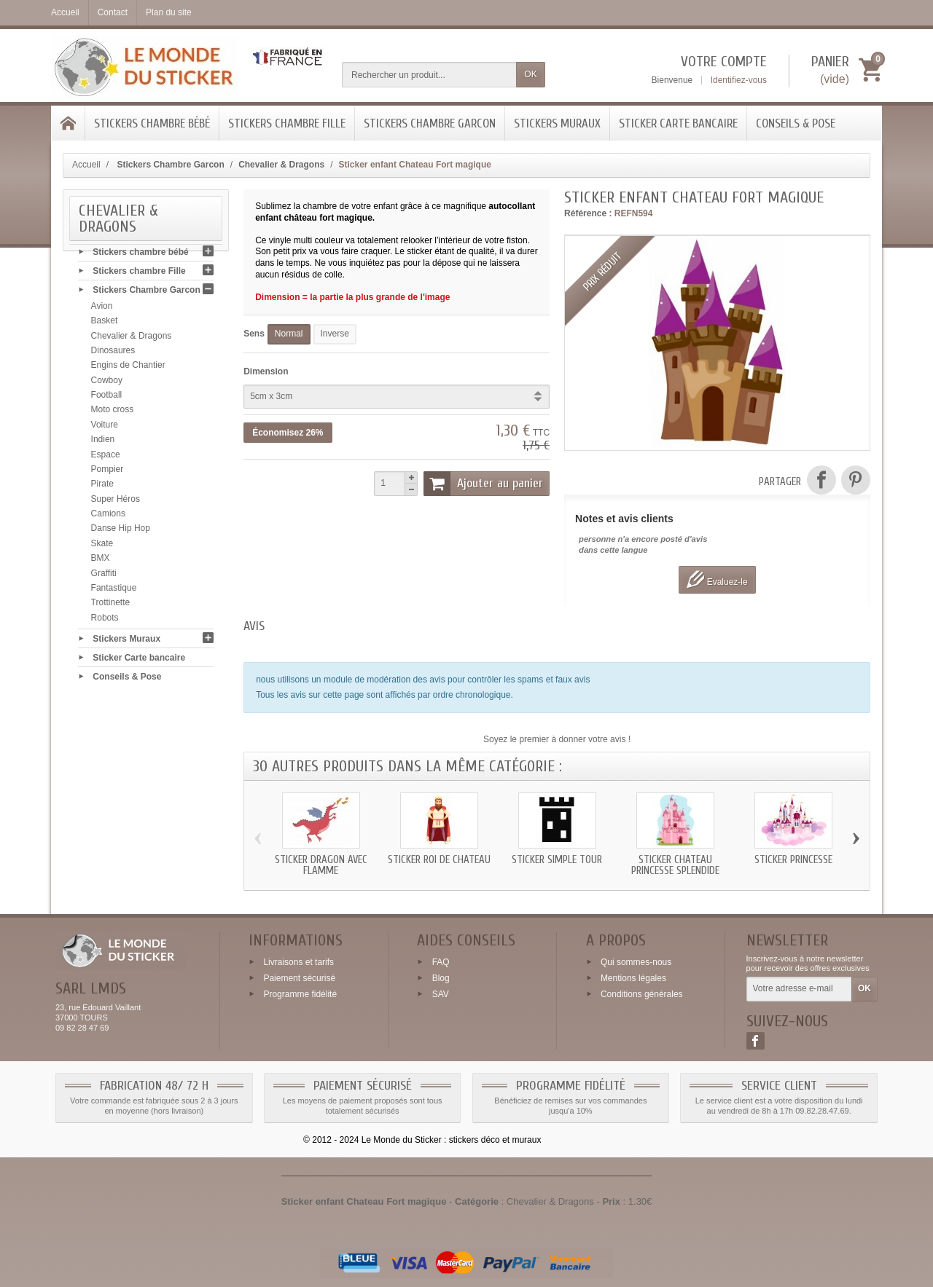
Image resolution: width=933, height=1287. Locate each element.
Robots (105, 622)
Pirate (102, 488)
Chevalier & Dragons (131, 340)
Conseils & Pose (795, 123)
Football (106, 399)
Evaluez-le (717, 579)
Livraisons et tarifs (298, 962)
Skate (102, 548)
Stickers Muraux (557, 123)
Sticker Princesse (793, 860)
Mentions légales (633, 978)
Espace (105, 459)
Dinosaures (113, 355)
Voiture (104, 429)
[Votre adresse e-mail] (799, 989)
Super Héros (115, 503)
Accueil (86, 165)
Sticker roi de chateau (439, 860)
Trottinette (110, 607)
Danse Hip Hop (120, 533)
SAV (440, 993)
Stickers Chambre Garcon (430, 123)
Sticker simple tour (557, 860)
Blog (441, 978)
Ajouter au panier (483, 483)
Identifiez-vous (739, 80)
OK (530, 74)
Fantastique (114, 592)
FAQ (441, 962)
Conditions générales (642, 993)
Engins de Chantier (128, 369)
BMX (100, 562)
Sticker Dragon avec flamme (321, 865)
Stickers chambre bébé (152, 123)
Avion (102, 310)
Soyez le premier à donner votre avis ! (557, 739)
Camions (108, 518)
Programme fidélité (300, 993)
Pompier (107, 473)
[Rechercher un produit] (429, 74)
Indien (103, 443)
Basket (104, 325)
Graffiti (104, 577)
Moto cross (112, 414)
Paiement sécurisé (299, 978)
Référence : (588, 213)
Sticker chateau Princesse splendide (675, 865)
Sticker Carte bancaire (678, 123)
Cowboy (106, 384)
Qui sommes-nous (636, 962)
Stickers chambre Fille (287, 123)
